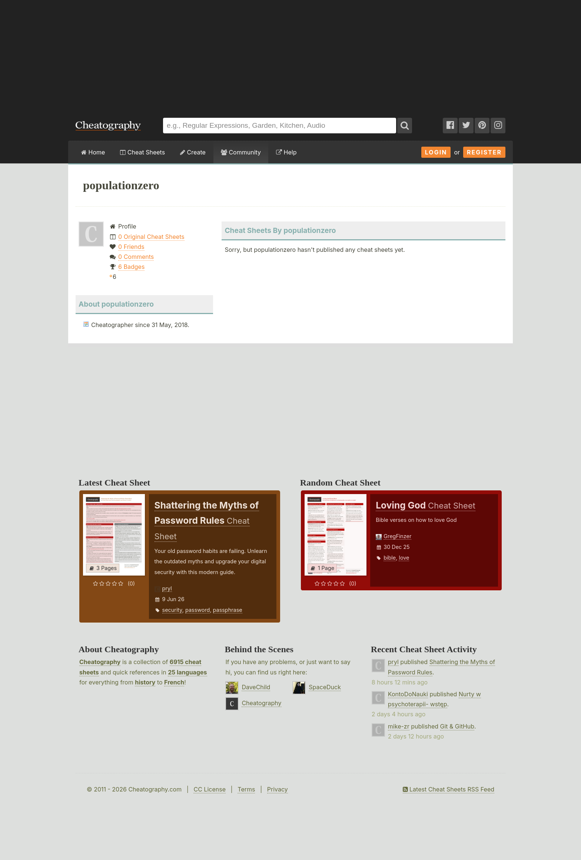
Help (286, 152)
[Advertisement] (290, 55)
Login (436, 152)
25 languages (187, 672)
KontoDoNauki (408, 694)
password (197, 610)
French (174, 682)
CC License (209, 789)
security (172, 610)
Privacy (277, 789)
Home (93, 152)
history (145, 682)
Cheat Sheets (142, 152)
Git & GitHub (457, 726)
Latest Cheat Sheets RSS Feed (448, 789)
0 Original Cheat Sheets (151, 236)
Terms (246, 789)
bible (390, 557)
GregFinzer (397, 536)
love (404, 557)
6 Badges (131, 266)
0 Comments (136, 256)
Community (241, 152)
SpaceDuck (325, 687)
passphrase (227, 610)
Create (193, 152)
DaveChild (256, 687)
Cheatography (99, 662)
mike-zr (398, 726)
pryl (167, 588)
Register (484, 152)
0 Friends (131, 246)
